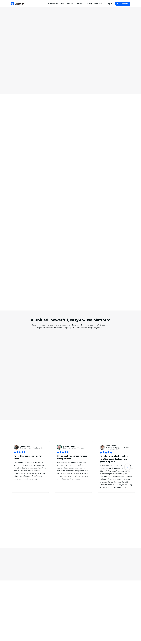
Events (76, 624)
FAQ (75, 628)
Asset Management (19, 598)
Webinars (77, 615)
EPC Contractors (17, 615)
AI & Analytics (109, 595)
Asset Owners (16, 611)
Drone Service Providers (20, 621)
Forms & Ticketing (111, 598)
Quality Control (48, 595)
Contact (107, 621)
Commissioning (48, 598)
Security (107, 615)
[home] (18, 3)
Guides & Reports (80, 621)
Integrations (109, 602)
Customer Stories (80, 618)
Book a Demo (122, 4)
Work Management (19, 595)
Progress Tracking (49, 592)
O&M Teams (16, 618)
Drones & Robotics (111, 592)
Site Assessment (79, 592)
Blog (75, 611)
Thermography (17, 592)
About (106, 611)
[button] (53, 3)
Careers (107, 618)
